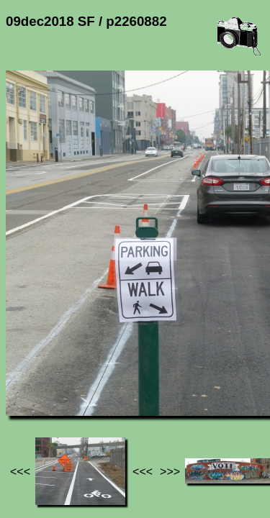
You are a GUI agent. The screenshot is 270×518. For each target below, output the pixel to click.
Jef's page (32, 374)
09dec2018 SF (150, 374)
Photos (86, 374)
